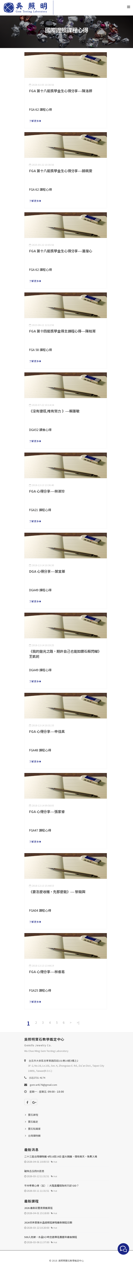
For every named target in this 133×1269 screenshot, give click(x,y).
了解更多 (35, 120)
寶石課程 (33, 1115)
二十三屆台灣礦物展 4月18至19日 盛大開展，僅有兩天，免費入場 (60, 1156)
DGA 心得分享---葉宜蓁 (47, 571)
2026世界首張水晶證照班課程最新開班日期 (48, 1222)
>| (78, 1022)
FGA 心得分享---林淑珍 (47, 491)
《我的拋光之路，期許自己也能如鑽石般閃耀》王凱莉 (65, 654)
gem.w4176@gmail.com (43, 1085)
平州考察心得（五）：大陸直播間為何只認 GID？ (51, 1185)
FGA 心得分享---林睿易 (47, 971)
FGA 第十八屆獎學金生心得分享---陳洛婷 (60, 90)
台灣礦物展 (34, 1135)
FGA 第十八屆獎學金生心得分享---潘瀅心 (60, 250)
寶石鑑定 (33, 1121)
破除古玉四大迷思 (34, 1171)
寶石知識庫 (34, 1129)
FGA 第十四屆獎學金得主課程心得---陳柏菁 (62, 330)
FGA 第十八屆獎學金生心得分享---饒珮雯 (60, 170)
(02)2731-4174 (37, 1077)
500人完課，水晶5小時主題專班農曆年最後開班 (50, 1237)
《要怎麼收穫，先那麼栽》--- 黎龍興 (57, 891)
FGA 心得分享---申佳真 (47, 731)
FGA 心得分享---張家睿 (47, 811)
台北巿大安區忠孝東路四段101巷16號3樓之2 (53, 1060)
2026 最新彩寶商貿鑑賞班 (38, 1208)
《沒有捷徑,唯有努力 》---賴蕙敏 (54, 410)
